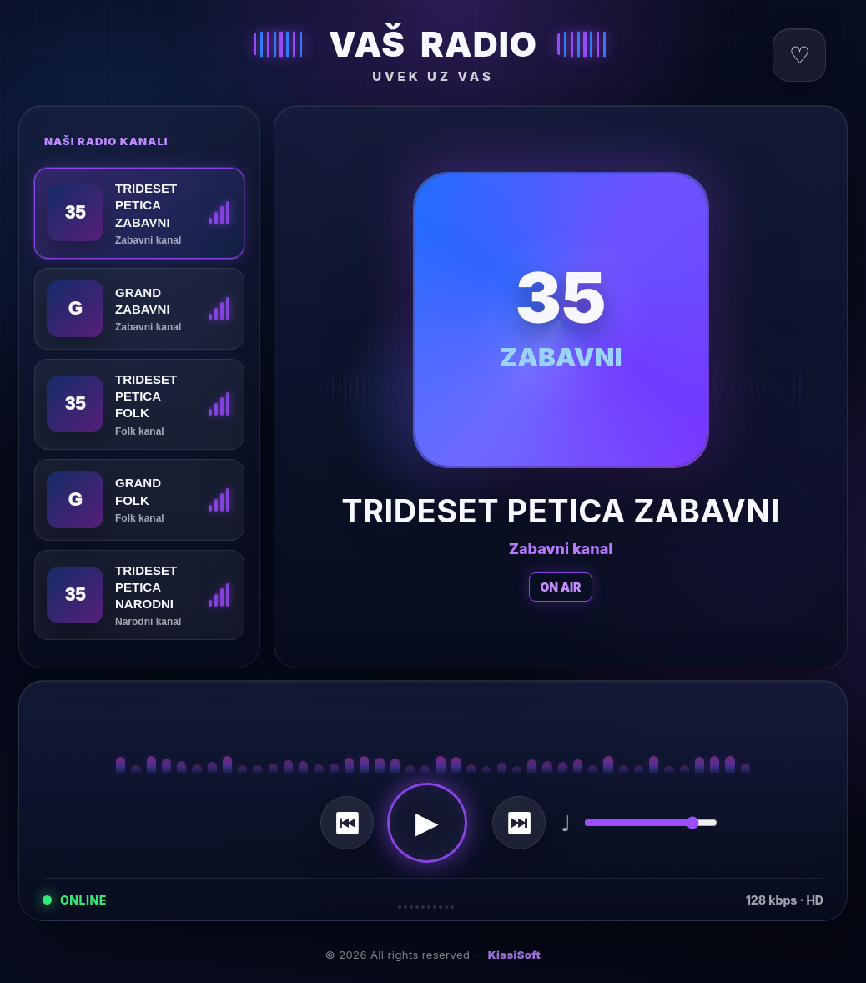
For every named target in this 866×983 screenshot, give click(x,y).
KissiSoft (514, 954)
